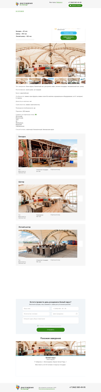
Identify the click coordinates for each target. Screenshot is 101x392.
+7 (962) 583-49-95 (74, 2)
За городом (20, 11)
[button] (18, 57)
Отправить (50, 327)
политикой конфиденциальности (53, 323)
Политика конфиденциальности (47, 390)
